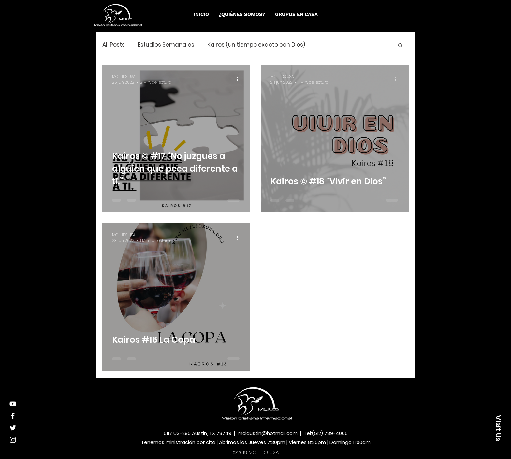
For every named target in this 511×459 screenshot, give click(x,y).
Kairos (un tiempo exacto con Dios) (256, 45)
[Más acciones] (239, 79)
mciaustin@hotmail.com (268, 433)
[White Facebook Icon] (13, 416)
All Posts (113, 45)
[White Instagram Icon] (13, 440)
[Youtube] (13, 404)
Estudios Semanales (166, 45)
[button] (242, 14)
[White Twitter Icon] (13, 428)
